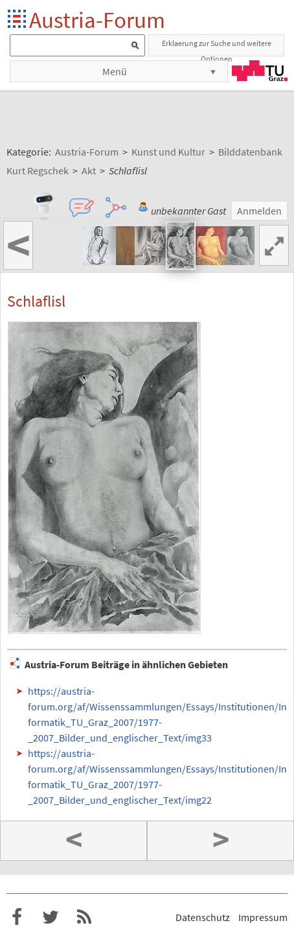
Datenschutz (202, 917)
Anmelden (259, 210)
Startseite (17, 19)
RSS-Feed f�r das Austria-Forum (84, 917)
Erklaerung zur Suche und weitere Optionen (216, 47)
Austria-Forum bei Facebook (16, 917)
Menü (114, 71)
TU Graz (260, 70)
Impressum (263, 917)
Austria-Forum (97, 19)
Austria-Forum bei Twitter (50, 917)
